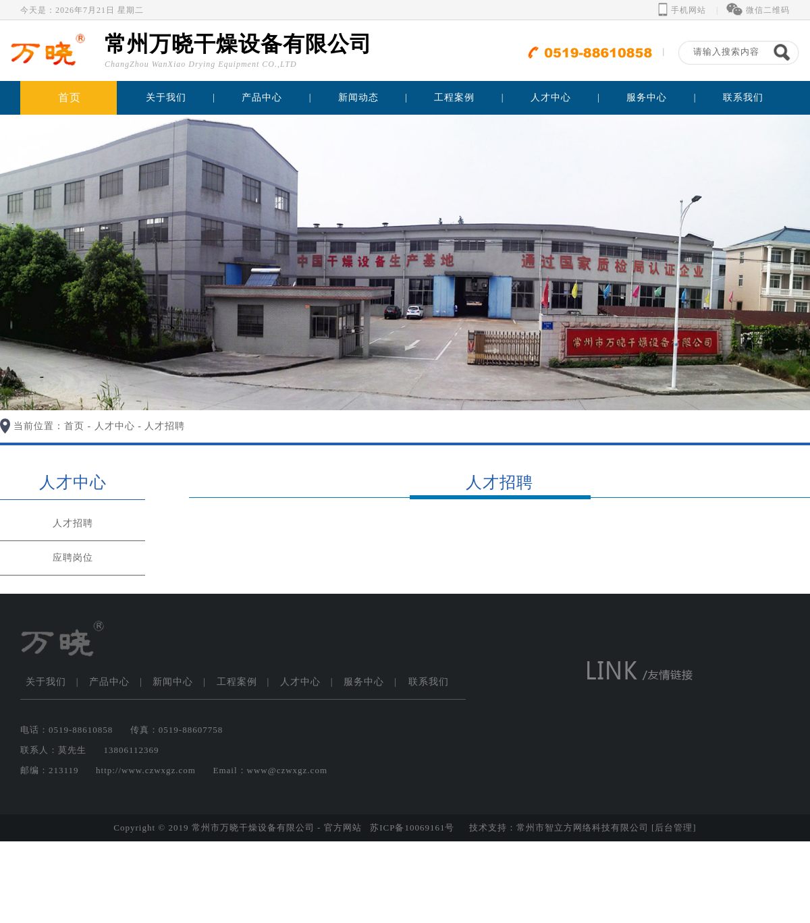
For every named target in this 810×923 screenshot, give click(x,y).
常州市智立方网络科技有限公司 (582, 827)
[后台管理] (674, 827)
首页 (69, 97)
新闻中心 (173, 682)
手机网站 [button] (682, 10)
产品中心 (109, 682)
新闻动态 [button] (358, 97)
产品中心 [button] (262, 97)
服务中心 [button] (646, 97)
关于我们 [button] (166, 97)
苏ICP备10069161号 (412, 827)
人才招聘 (164, 426)
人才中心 (114, 426)
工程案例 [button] (454, 97)
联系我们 (743, 97)
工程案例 (237, 682)
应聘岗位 (73, 558)
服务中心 (364, 682)
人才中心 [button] (551, 97)
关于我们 (46, 682)
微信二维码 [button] (758, 10)
